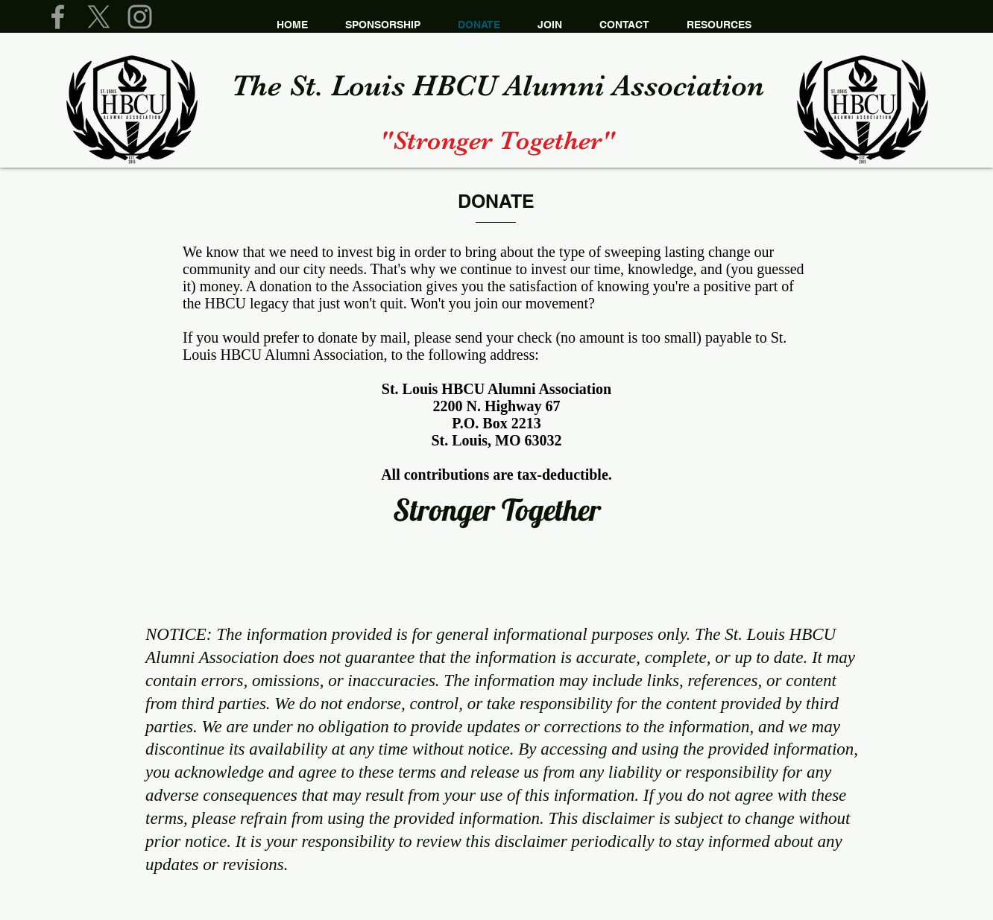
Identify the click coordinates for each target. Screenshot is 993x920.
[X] (99, 17)
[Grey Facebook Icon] (58, 17)
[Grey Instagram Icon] (140, 17)
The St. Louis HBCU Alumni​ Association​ (497, 86)
